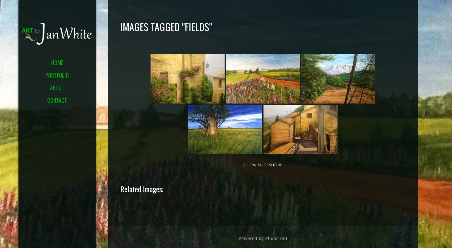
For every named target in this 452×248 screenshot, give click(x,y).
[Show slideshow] (263, 164)
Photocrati (276, 238)
